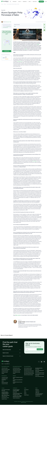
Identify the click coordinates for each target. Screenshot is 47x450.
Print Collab (34, 161)
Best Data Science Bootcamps (29, 370)
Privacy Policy (15, 401)
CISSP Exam (37, 392)
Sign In (46, 1)
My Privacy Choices (30, 401)
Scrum (25, 392)
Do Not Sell (26, 401)
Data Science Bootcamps (17, 369)
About (3, 363)
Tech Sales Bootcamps (16, 372)
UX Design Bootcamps (16, 370)
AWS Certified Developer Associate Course (5, 396)
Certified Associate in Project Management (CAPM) (17, 394)
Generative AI (26, 389)
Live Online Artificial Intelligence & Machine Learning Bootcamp (5, 393)
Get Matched (41, 1)
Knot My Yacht (19, 61)
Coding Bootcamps (5, 377)
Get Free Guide (40, 349)
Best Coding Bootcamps (28, 368)
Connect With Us (7, 363)
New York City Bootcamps (6, 369)
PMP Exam (37, 389)
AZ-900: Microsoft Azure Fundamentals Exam (39, 394)
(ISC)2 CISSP (15, 392)
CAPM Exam (37, 391)
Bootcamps (15, 1)
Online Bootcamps (5, 368)
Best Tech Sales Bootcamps (28, 374)
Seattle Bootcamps (5, 372)
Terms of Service (20, 401)
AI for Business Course (5, 397)
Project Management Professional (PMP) (16, 390)
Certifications (25, 1)
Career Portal (35, 1)
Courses (20, 1)
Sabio (38, 44)
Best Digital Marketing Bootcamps (38, 369)
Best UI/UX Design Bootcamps (29, 372)
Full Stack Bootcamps (16, 368)
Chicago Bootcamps (5, 370)
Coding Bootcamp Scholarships (4, 379)
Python (25, 393)
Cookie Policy (23, 401)
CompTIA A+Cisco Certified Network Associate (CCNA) (17, 396)
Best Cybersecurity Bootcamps (29, 373)
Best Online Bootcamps (28, 369)
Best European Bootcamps (39, 376)
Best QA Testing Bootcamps (39, 372)
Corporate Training (5, 383)
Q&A (15, 26)
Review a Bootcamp (5, 382)
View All (3, 373)
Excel (25, 391)
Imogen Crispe (9, 21)
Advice (30, 1)
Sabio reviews (17, 315)
